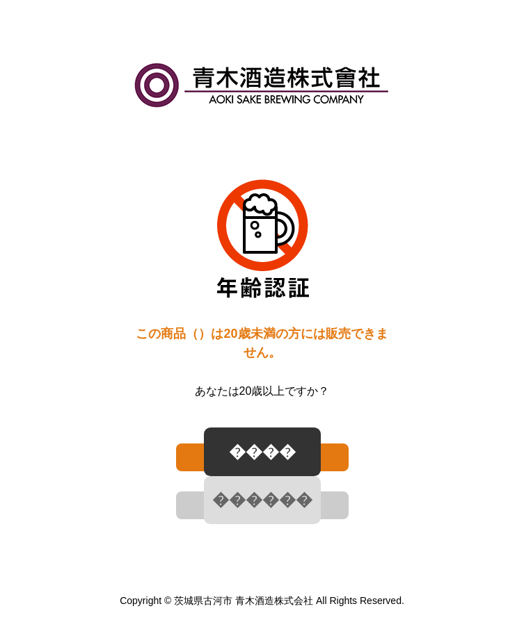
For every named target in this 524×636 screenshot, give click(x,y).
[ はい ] (262, 457)
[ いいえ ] (262, 505)
